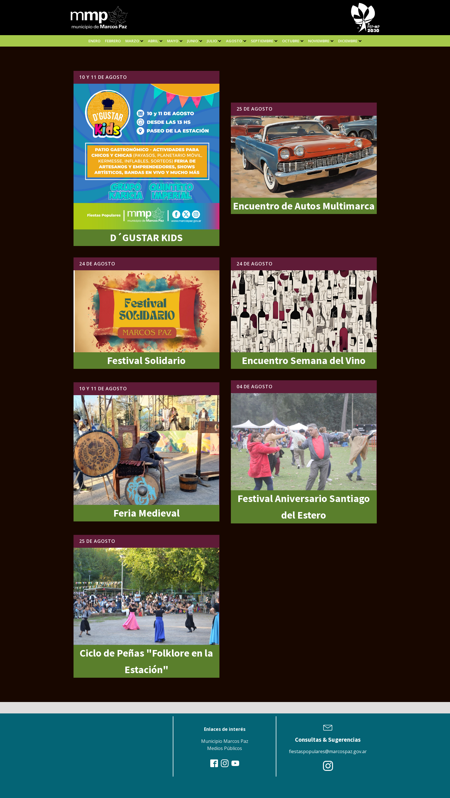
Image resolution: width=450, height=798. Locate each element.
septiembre (264, 40)
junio (194, 40)
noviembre (321, 40)
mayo (175, 40)
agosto (236, 40)
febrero (113, 41)
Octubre (293, 40)
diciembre (350, 40)
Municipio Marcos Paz (224, 741)
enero (94, 41)
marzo (134, 40)
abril (155, 40)
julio (214, 40)
